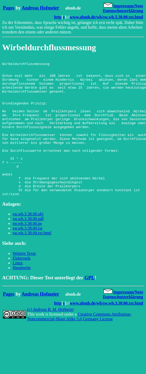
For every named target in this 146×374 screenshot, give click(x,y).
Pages (8, 8)
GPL (90, 305)
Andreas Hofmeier (40, 8)
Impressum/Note (128, 6)
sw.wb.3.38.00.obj (28, 241)
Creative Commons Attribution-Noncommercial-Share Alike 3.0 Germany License (79, 344)
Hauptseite (22, 295)
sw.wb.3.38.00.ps (27, 251)
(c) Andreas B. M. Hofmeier (50, 337)
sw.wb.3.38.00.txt (27, 256)
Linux (18, 290)
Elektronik (22, 286)
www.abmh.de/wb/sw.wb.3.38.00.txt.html (106, 17)
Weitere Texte (24, 281)
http (57, 17)
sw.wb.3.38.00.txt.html (32, 260)
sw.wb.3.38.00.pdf (28, 246)
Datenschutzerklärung (123, 10)
